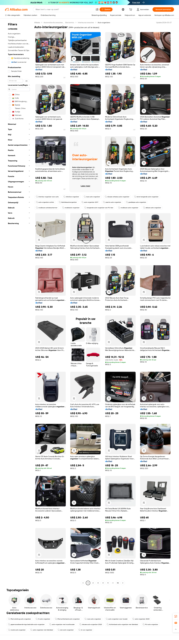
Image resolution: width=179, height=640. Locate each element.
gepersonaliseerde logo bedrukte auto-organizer (26, 624)
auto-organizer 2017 (90, 202)
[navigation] (18, 303)
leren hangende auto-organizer (146, 197)
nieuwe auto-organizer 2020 (90, 624)
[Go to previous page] (83, 583)
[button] (97, 9)
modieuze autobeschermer (46, 208)
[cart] (131, 10)
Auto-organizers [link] (104, 23)
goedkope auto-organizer (136, 202)
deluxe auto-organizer (152, 208)
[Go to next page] (123, 583)
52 (118, 583)
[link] (176, 616)
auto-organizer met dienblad (41, 630)
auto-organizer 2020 (141, 619)
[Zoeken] (106, 9)
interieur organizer (71, 197)
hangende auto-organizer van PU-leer (98, 208)
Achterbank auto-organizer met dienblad (122, 624)
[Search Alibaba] (65, 9)
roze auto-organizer (93, 619)
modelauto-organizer (71, 208)
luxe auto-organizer (92, 197)
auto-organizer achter (45, 202)
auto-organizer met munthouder (62, 624)
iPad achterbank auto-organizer (67, 619)
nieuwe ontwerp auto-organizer (117, 197)
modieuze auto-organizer (128, 208)
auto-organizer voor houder (117, 619)
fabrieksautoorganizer (68, 202)
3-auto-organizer (43, 619)
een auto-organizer (66, 630)
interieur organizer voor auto (47, 197)
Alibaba (37, 23)
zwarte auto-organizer (112, 202)
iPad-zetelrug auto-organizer (19, 619)
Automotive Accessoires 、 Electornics (59, 23)
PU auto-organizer (150, 624)
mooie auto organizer (17, 630)
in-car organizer (85, 630)
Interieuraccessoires (86, 23)
